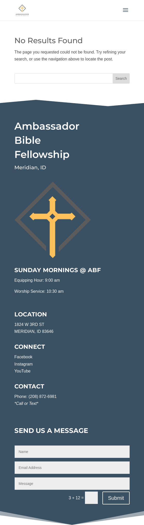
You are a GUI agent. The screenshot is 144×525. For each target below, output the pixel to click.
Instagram (23, 364)
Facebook (23, 357)
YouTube (22, 371)
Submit (116, 498)
